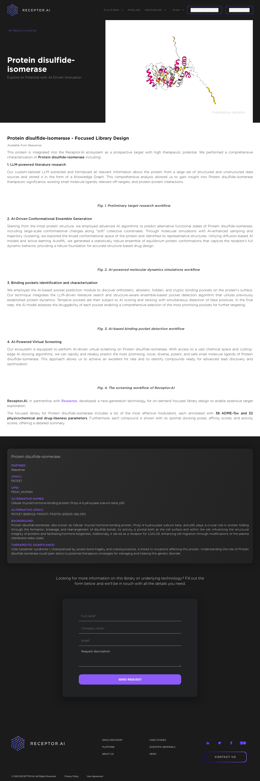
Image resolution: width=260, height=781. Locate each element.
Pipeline (134, 10)
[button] (113, 10)
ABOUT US (108, 754)
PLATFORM (108, 747)
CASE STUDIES (157, 740)
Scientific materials (162, 747)
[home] (33, 10)
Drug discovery (112, 740)
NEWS (152, 754)
